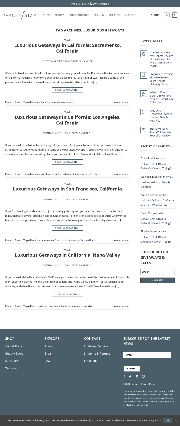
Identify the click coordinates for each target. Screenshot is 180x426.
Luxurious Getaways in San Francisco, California (67, 189)
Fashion (100, 15)
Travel (67, 40)
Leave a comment (121, 102)
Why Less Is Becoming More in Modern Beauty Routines (161, 115)
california (35, 102)
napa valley (86, 306)
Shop (47, 15)
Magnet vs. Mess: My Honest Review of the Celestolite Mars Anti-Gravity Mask (161, 58)
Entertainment (80, 15)
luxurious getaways (50, 102)
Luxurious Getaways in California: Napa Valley (67, 255)
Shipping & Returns (97, 353)
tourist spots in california (85, 174)
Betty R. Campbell (83, 61)
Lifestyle (116, 15)
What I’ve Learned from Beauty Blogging (156, 181)
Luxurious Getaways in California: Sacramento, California (67, 48)
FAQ (47, 361)
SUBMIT (132, 368)
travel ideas (90, 240)
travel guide (77, 240)
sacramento (67, 102)
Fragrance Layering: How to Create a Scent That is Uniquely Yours (161, 79)
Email (90, 361)
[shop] (155, 15)
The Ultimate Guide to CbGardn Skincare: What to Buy (157, 199)
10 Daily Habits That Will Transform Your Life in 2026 (162, 132)
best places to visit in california (45, 306)
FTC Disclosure (131, 384)
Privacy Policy (148, 384)
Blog (48, 353)
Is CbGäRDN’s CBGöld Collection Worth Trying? (155, 163)
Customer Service (96, 346)
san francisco (57, 240)
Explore (131, 15)
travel (67, 240)
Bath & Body (13, 346)
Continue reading (67, 90)
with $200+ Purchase (90, 3)
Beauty (60, 15)
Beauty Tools (14, 353)
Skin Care (11, 361)
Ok (167, 420)
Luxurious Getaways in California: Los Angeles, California (67, 120)
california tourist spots (42, 174)
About (49, 346)
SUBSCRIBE (157, 280)
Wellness (11, 368)
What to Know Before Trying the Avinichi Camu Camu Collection (162, 97)
